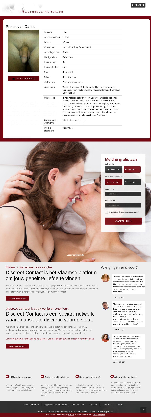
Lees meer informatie (75, 255)
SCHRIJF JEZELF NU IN (17, 298)
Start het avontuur (17, 346)
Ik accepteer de (124, 212)
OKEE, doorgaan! (99, 415)
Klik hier (71, 415)
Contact (120, 404)
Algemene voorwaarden (55, 404)
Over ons (107, 404)
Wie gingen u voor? (18, 192)
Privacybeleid (78, 404)
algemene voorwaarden (130, 212)
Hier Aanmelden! (23, 78)
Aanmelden (123, 221)
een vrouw (115, 169)
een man (132, 169)
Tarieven (93, 404)
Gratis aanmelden (31, 404)
